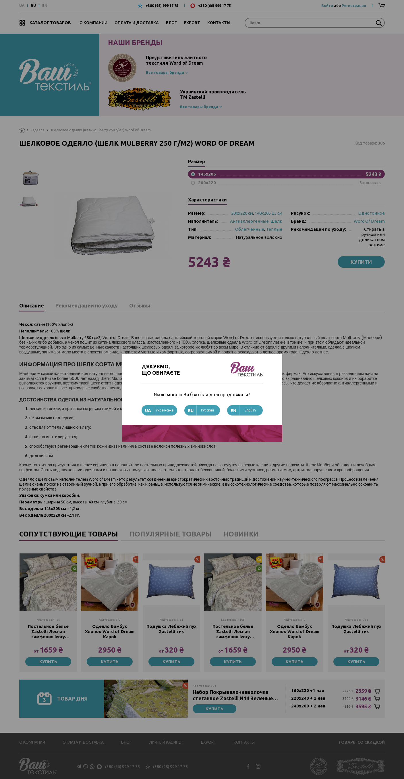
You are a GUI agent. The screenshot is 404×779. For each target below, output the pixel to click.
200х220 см (242, 213)
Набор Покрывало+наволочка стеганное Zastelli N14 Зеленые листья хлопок (233, 695)
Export (192, 22)
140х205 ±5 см (268, 213)
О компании (93, 22)
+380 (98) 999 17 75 (162, 5)
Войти (327, 5)
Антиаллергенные (249, 221)
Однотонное (371, 213)
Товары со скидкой (361, 742)
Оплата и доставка (137, 22)
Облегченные (249, 229)
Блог (171, 22)
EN (44, 5)
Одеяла (38, 130)
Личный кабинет (166, 742)
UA (21, 5)
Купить (48, 661)
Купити (361, 262)
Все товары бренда (165, 72)
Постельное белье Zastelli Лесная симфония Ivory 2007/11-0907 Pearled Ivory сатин (48, 631)
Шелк (276, 221)
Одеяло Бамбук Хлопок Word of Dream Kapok (109, 631)
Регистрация (354, 5)
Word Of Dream (369, 221)
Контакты (218, 22)
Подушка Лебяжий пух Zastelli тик (171, 629)
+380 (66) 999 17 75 (214, 5)
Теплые (274, 229)
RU (33, 5)
